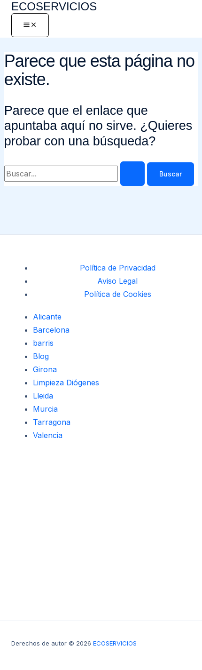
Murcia (45, 409)
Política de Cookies (117, 294)
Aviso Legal (117, 281)
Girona (45, 369)
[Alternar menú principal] (30, 25)
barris (43, 343)
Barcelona (51, 330)
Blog (41, 356)
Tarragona (51, 422)
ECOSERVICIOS (54, 6)
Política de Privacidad (117, 267)
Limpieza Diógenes (66, 382)
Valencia (47, 435)
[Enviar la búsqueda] (132, 173)
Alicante (47, 316)
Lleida (43, 395)
